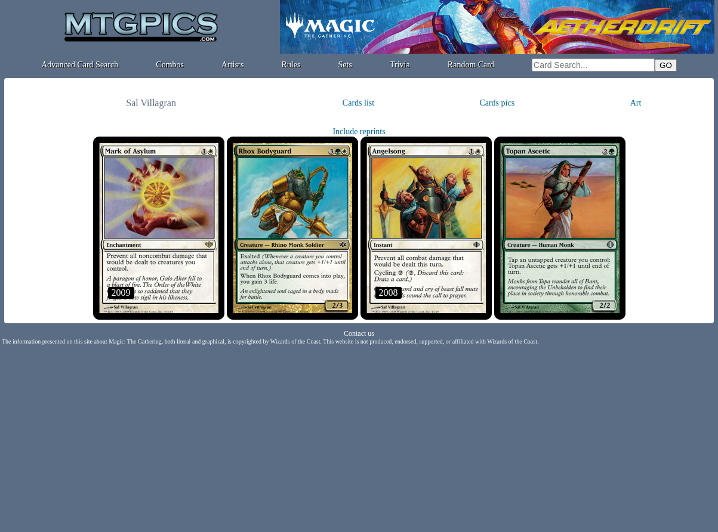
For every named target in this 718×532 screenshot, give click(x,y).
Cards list (358, 102)
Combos (170, 64)
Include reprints (358, 131)
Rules (291, 64)
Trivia (400, 64)
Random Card (471, 64)
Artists (232, 64)
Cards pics (496, 102)
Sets (345, 64)
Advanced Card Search (79, 64)
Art (636, 102)
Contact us (359, 333)
